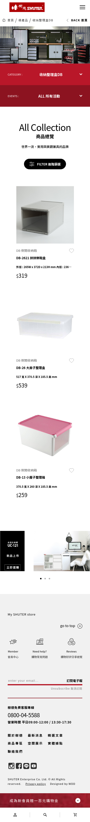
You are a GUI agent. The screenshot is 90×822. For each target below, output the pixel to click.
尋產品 (23, 20)
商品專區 (15, 743)
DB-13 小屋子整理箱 (30, 477)
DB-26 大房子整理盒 (30, 367)
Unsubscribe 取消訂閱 (66, 688)
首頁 (10, 20)
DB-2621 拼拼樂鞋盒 (31, 258)
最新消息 (35, 735)
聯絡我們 (15, 751)
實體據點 (55, 743)
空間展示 (35, 743)
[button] (41, 578)
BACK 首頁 (77, 20)
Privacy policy (35, 784)
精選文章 (55, 735)
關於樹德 (15, 735)
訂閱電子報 (74, 680)
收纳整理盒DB (42, 20)
